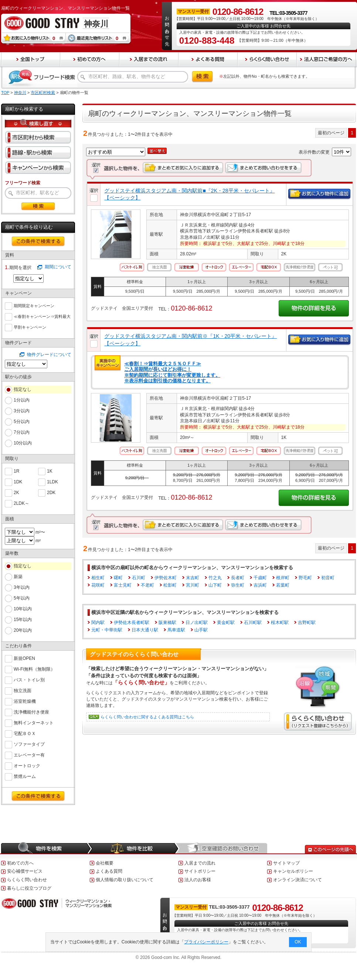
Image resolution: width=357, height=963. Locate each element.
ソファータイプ (29, 744)
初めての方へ (20, 863)
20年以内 (23, 630)
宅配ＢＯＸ (25, 733)
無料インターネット (34, 722)
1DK (18, 481)
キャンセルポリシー (293, 871)
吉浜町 (260, 585)
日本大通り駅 (145, 630)
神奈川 (20, 92)
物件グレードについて (49, 354)
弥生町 (237, 585)
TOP (5, 92)
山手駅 (201, 630)
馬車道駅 (176, 630)
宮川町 (192, 585)
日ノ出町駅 (197, 622)
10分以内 (23, 443)
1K (49, 470)
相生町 (98, 577)
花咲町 (98, 585)
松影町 (170, 585)
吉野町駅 (307, 622)
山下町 (215, 585)
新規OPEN (24, 658)
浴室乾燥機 (25, 701)
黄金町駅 (226, 622)
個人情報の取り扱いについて (124, 879)
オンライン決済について (297, 879)
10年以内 (23, 608)
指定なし (22, 389)
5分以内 (22, 421)
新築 (18, 576)
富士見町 (123, 585)
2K (16, 492)
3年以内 (22, 587)
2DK (51, 492)
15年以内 (23, 619)
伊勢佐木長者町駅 (131, 622)
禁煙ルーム (25, 776)
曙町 (118, 577)
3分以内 (22, 410)
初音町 (327, 577)
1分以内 (22, 400)
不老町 (147, 585)
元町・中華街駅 (106, 630)
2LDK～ (21, 503)
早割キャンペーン (30, 326)
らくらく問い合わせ (27, 879)
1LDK (52, 481)
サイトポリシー (199, 871)
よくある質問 (109, 871)
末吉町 (192, 577)
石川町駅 (253, 622)
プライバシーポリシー (206, 941)
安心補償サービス (24, 871)
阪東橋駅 (167, 622)
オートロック (27, 765)
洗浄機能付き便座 (31, 711)
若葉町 (282, 585)
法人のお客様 (197, 879)
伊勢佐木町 (165, 577)
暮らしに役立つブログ (29, 888)
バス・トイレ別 (29, 679)
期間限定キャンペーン (34, 305)
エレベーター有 (29, 754)
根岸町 (282, 577)
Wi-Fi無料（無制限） (34, 668)
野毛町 (305, 577)
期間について (58, 266)
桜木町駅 (280, 622)
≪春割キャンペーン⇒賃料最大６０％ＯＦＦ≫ (42, 317)
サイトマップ (286, 863)
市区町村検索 (43, 92)
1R (16, 470)
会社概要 (104, 863)
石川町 (138, 577)
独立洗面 (22, 690)
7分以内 (22, 432)
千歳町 (260, 577)
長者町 (237, 577)
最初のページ (331, 132)
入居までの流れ (199, 863)
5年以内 (22, 598)
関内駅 (98, 622)
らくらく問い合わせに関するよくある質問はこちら (147, 717)
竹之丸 (215, 577)
